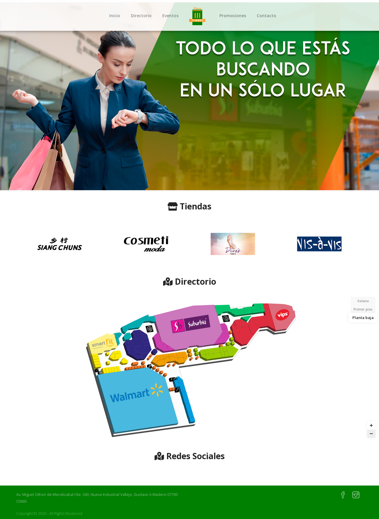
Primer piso (363, 309)
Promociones (232, 15)
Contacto (266, 15)
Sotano (363, 301)
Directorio (141, 15)
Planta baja (362, 317)
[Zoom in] (371, 425)
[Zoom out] (371, 434)
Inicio (114, 15)
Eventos (170, 15)
